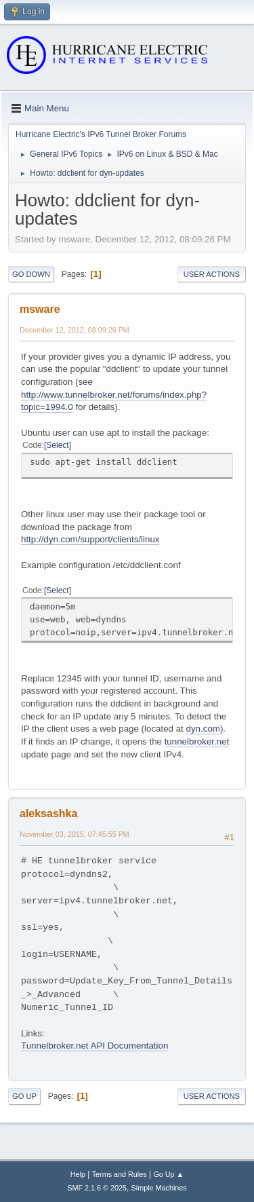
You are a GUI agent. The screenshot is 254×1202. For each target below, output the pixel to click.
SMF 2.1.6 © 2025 (97, 1188)
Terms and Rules (119, 1174)
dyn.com (203, 729)
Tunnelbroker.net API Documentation (94, 1045)
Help (77, 1174)
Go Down (31, 274)
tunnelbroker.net (197, 741)
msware (40, 309)
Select (57, 445)
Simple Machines (159, 1188)
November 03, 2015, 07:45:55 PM (74, 834)
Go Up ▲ (168, 1174)
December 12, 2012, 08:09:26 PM (74, 330)
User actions (212, 274)
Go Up (24, 1096)
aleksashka (48, 813)
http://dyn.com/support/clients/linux (90, 539)
